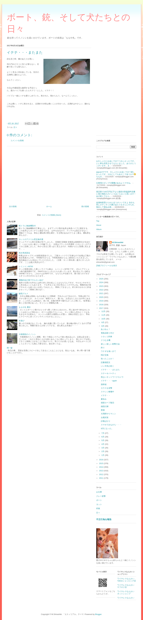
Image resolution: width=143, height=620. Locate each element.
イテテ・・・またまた (110, 370)
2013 (101, 471)
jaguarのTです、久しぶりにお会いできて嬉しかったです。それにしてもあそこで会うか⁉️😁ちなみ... (116, 174)
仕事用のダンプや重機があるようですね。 (114, 183)
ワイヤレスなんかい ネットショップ (126, 592)
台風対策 (104, 417)
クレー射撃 (101, 496)
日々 (15, 127)
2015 (101, 463)
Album (99, 229)
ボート (99, 500)
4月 (103, 444)
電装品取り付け (107, 333)
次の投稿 (13, 206)
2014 (101, 467)
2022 (101, 290)
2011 (101, 478)
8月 (103, 326)
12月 (103, 311)
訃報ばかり (105, 421)
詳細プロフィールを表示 (106, 265)
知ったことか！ (107, 359)
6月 (103, 437)
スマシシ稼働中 (107, 392)
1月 (103, 455)
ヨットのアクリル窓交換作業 (31, 239)
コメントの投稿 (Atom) (51, 215)
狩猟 (98, 508)
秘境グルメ (23, 293)
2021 (101, 293)
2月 (103, 451)
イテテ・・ (105, 395)
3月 (103, 448)
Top (97, 221)
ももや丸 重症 (25, 307)
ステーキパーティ (108, 373)
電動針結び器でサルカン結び (31, 280)
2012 (101, 474)
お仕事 (99, 492)
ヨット (99, 504)
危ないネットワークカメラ (112, 377)
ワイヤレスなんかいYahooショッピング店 (126, 580)
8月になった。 (107, 428)
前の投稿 (85, 206)
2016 (101, 460)
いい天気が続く (107, 366)
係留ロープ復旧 (107, 403)
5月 (103, 440)
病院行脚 (104, 406)
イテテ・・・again (109, 381)
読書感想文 (105, 362)
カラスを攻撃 (106, 388)
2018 (101, 304)
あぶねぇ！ (105, 329)
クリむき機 (105, 340)
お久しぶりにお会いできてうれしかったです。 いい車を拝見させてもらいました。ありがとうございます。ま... (116, 163)
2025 (101, 279)
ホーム (49, 206)
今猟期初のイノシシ (27, 334)
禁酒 (103, 410)
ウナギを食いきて (108, 351)
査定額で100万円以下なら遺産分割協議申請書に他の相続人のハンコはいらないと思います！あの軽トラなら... (116, 194)
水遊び (21, 321)
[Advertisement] (49, 174)
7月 (103, 433)
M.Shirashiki (117, 242)
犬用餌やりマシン (108, 414)
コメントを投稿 (17, 140)
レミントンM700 (26, 266)
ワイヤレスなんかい (125, 598)
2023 (101, 286)
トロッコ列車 (106, 337)
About (98, 225)
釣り (103, 348)
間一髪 (9, 348)
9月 (103, 322)
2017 (101, 308)
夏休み (104, 399)
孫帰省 (104, 384)
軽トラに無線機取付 (27, 226)
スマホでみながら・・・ (111, 425)
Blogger (98, 614)
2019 (101, 301)
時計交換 (104, 355)
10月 (103, 319)
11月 (103, 315)
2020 (101, 297)
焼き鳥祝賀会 (24, 253)
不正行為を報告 (103, 519)
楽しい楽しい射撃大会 (110, 344)
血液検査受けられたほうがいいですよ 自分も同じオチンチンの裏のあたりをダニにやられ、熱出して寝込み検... (116, 204)
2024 (101, 282)
